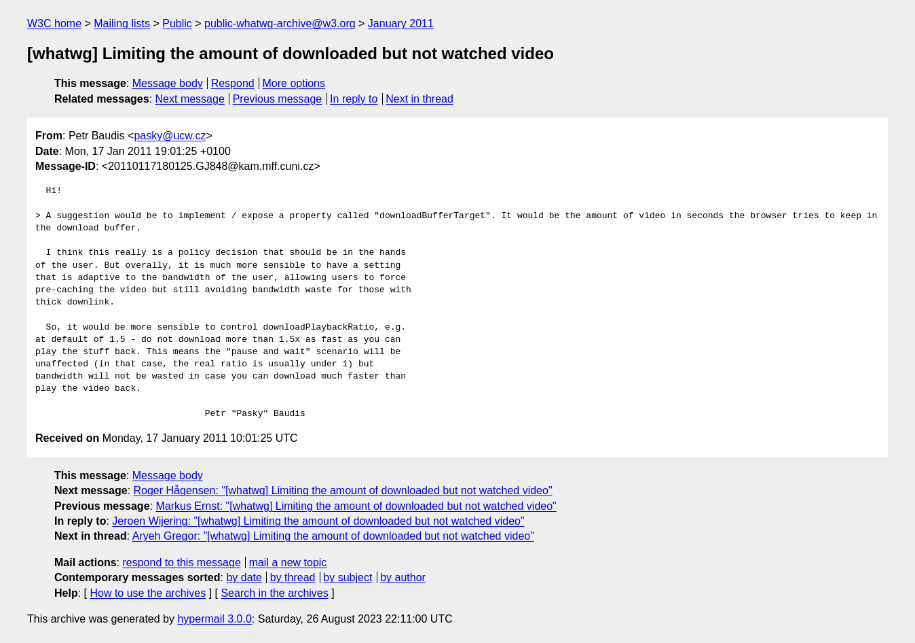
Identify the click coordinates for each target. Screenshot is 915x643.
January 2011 (401, 23)
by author (403, 577)
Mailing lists (122, 23)
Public (177, 23)
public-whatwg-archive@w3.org (280, 23)
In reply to (353, 99)
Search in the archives (274, 593)
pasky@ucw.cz (170, 135)
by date (243, 577)
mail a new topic (288, 562)
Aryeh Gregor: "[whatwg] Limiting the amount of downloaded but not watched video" (333, 536)
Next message (190, 99)
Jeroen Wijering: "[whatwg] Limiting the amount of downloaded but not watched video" (318, 521)
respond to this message (181, 562)
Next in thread (419, 99)
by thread (293, 577)
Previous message (277, 99)
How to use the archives (148, 593)
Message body (167, 83)
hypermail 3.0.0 (214, 619)
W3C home (54, 23)
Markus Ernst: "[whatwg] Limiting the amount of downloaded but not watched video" (355, 506)
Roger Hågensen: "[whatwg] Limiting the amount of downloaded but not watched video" (343, 490)
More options (294, 83)
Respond (233, 83)
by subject (347, 577)
